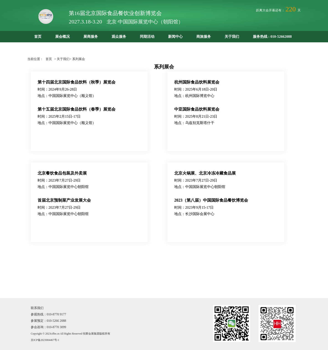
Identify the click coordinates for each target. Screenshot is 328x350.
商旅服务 (203, 36)
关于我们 (232, 36)
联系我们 (37, 308)
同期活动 (147, 36)
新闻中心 (175, 36)
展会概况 (62, 36)
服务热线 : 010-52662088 (272, 36)
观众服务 (119, 36)
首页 (37, 36)
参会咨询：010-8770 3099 (48, 327)
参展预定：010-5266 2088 (48, 320)
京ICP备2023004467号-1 (45, 340)
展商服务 (90, 36)
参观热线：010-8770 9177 (48, 314)
